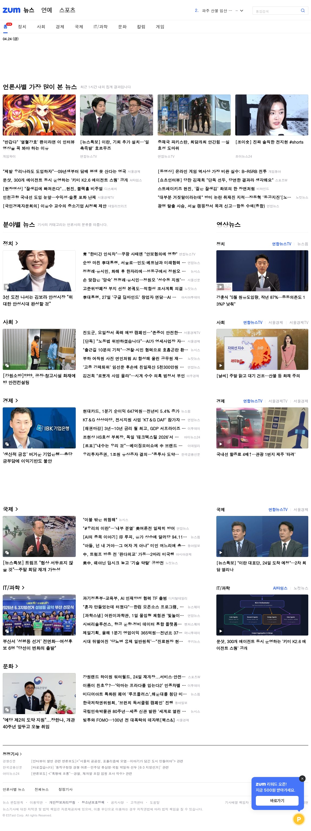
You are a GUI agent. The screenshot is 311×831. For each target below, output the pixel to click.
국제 (79, 26)
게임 (160, 26)
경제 (60, 26)
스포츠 (67, 10)
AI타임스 (280, 588)
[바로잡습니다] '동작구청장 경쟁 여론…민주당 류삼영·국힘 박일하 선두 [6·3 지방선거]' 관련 (100, 767)
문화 (122, 26)
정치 (22, 26)
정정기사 (10, 754)
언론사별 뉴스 (14, 789)
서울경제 (275, 322)
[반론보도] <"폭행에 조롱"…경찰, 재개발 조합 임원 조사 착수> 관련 (81, 773)
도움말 (155, 802)
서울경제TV (298, 322)
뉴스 (29, 10)
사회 (41, 26)
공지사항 (117, 802)
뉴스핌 (302, 243)
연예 (46, 10)
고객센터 (136, 802)
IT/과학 (101, 26)
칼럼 (141, 26)
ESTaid (11, 815)
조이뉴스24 (243, 156)
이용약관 (36, 802)
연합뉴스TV (88, 156)
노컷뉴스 (301, 588)
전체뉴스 (42, 789)
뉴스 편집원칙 (13, 802)
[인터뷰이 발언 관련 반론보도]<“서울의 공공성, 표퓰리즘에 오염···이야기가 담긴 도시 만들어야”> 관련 (107, 761)
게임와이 (9, 156)
